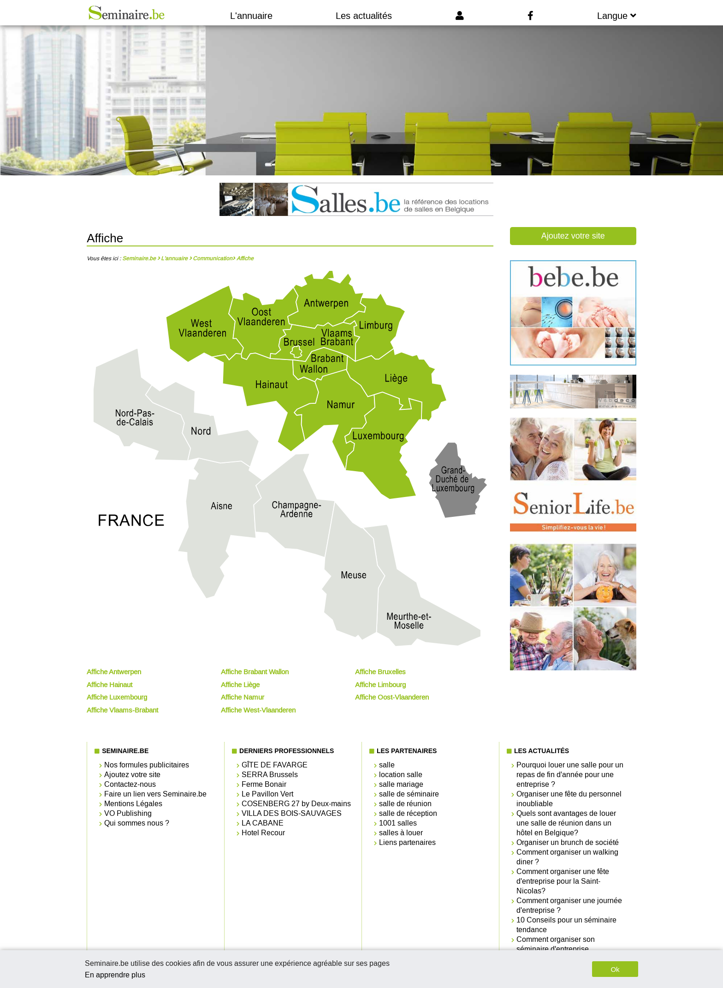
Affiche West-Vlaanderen (258, 710)
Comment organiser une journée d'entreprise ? (569, 905)
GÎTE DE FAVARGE (275, 765)
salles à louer (401, 833)
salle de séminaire (409, 794)
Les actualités (364, 16)
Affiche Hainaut (109, 684)
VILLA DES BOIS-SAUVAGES (292, 813)
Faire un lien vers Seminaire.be (155, 794)
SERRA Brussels (270, 774)
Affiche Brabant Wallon (255, 672)
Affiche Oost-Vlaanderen (392, 697)
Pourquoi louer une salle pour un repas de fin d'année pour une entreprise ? (569, 774)
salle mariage (401, 784)
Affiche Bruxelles (380, 672)
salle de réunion (405, 803)
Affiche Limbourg (380, 684)
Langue (616, 16)
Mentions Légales (133, 803)
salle (387, 765)
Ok (614, 969)
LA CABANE (263, 823)
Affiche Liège (240, 684)
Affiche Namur (242, 697)
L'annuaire (251, 16)
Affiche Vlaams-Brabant (122, 710)
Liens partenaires (407, 842)
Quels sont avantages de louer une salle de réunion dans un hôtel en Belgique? (566, 823)
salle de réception (408, 813)
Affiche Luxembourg (117, 697)
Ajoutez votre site (573, 235)
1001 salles (398, 823)
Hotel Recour (263, 833)
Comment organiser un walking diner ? (567, 857)
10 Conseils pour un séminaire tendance (566, 924)
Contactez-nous (130, 784)
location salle (400, 774)
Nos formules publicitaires (146, 765)
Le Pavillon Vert (267, 794)
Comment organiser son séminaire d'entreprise (555, 944)
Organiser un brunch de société (567, 842)
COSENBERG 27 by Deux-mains (296, 803)
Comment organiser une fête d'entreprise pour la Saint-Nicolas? (562, 881)
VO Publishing (128, 813)
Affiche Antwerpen (114, 672)
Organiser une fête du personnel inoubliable (569, 798)
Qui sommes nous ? (136, 823)
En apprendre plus (115, 975)
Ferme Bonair (264, 784)
